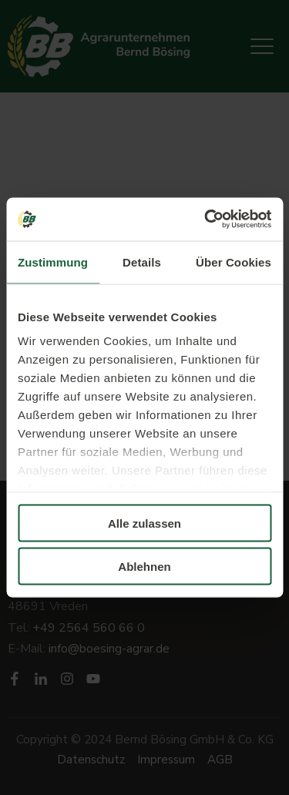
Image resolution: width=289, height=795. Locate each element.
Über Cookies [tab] (233, 261)
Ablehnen (144, 566)
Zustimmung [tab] (53, 261)
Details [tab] (142, 261)
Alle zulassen (144, 522)
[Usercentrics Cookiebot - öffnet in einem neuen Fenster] (205, 220)
